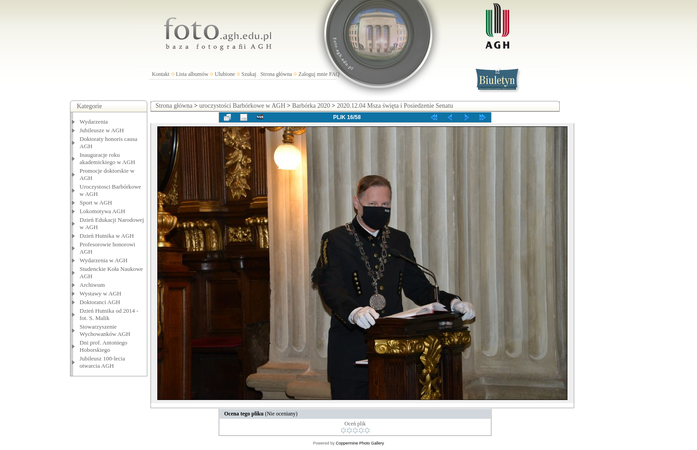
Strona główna (276, 74)
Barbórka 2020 (311, 105)
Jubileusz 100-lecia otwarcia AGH (102, 362)
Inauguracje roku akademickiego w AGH (107, 158)
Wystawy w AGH (100, 293)
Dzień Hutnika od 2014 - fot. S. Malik (109, 314)
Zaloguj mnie (312, 74)
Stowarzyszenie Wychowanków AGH (105, 330)
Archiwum (92, 284)
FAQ (334, 74)
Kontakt (161, 74)
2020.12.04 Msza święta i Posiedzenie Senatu (395, 105)
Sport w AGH (96, 202)
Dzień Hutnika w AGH (107, 235)
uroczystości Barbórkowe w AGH (242, 105)
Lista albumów (192, 74)
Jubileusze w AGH (102, 130)
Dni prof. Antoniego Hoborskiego (103, 346)
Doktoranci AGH (100, 302)
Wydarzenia (94, 121)
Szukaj (248, 74)
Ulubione (225, 74)
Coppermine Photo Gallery (360, 443)
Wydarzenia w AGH (103, 260)
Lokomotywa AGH (102, 211)
